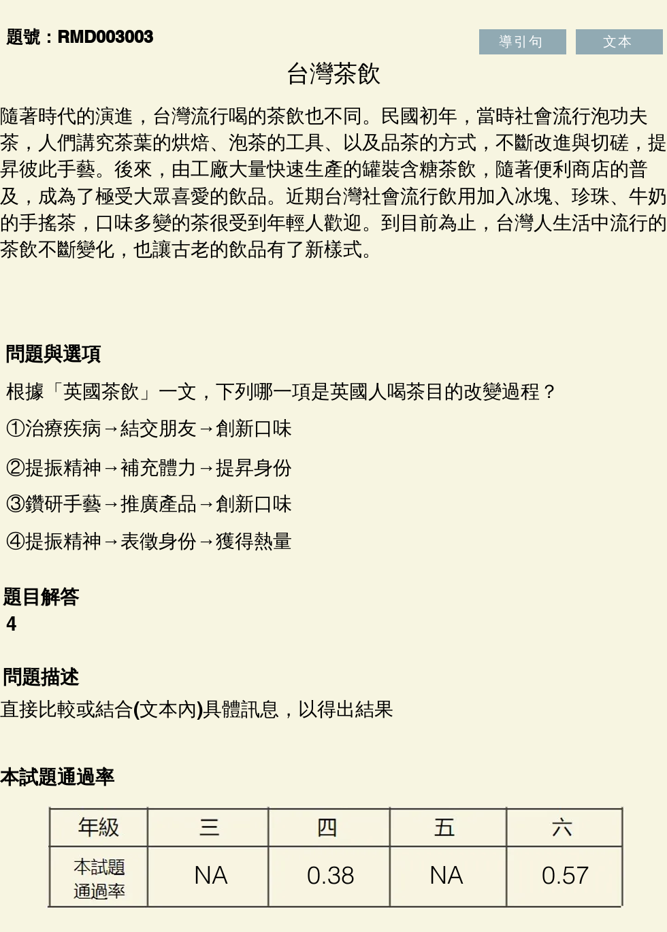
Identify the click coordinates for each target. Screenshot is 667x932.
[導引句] (522, 41)
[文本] (619, 41)
